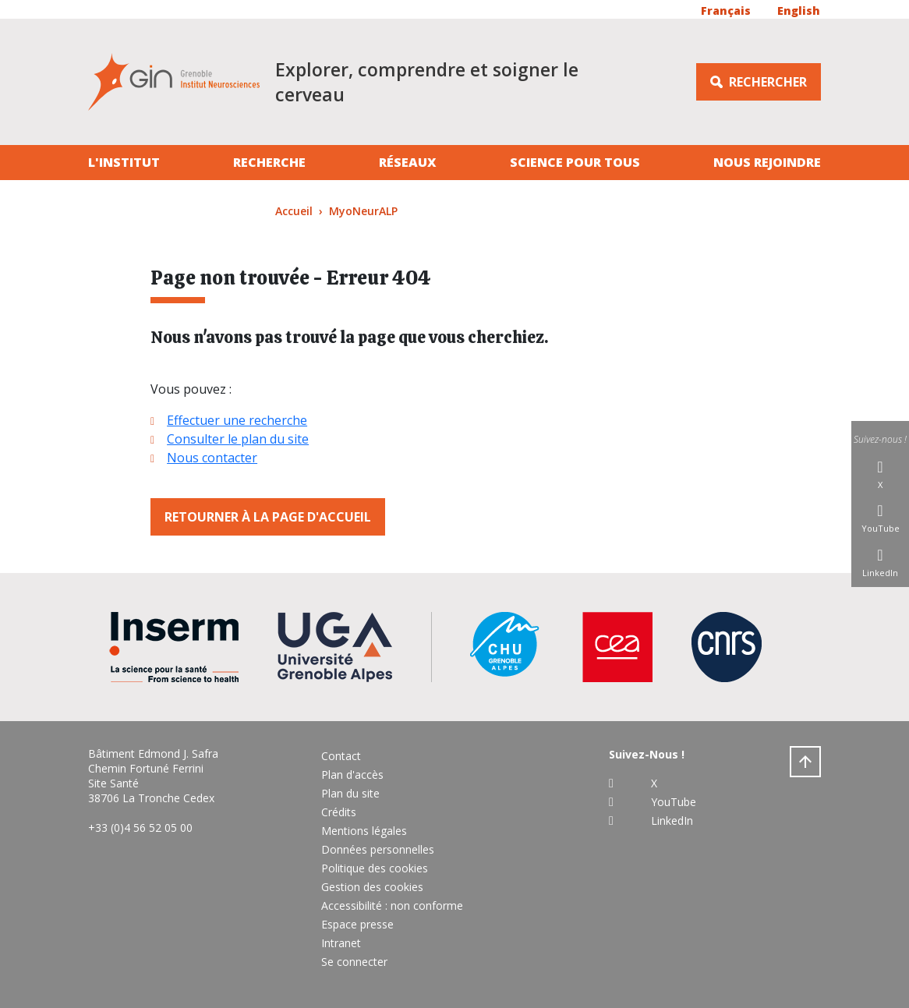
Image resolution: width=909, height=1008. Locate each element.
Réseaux (408, 162)
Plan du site (350, 793)
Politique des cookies (374, 868)
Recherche (269, 162)
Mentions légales (364, 830)
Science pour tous (575, 162)
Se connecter (354, 961)
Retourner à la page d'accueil (267, 516)
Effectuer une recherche (237, 420)
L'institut (124, 162)
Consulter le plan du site (238, 438)
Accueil (294, 210)
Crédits (338, 812)
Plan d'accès (352, 774)
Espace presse (357, 924)
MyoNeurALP (363, 210)
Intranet (341, 942)
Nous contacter (212, 457)
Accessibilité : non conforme (392, 905)
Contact (341, 755)
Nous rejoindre (767, 162)
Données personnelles (377, 849)
